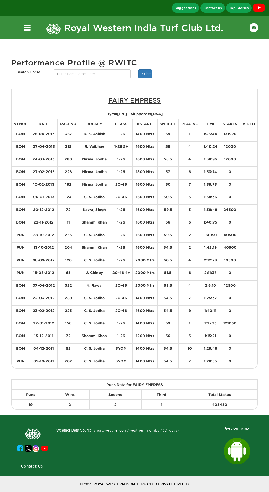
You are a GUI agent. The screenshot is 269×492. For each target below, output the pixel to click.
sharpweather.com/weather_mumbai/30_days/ (136, 430)
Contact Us (32, 466)
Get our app (237, 428)
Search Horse (28, 72)
